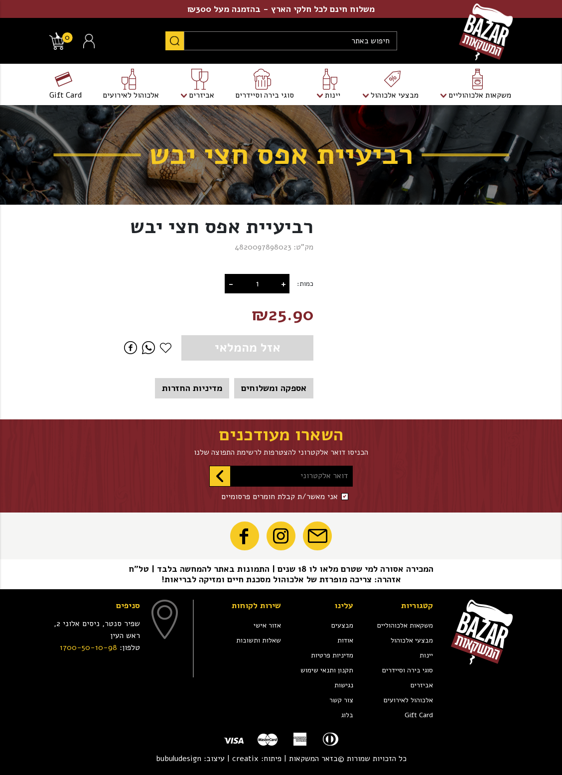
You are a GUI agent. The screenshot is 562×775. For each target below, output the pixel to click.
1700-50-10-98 (88, 647)
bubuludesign (178, 758)
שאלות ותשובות (258, 640)
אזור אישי (267, 625)
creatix (245, 758)
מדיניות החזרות (192, 388)
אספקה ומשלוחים (273, 388)
